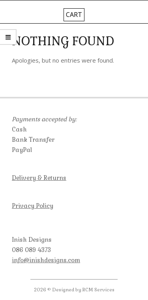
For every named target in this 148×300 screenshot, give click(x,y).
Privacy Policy (32, 205)
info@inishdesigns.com (46, 260)
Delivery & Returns (39, 177)
